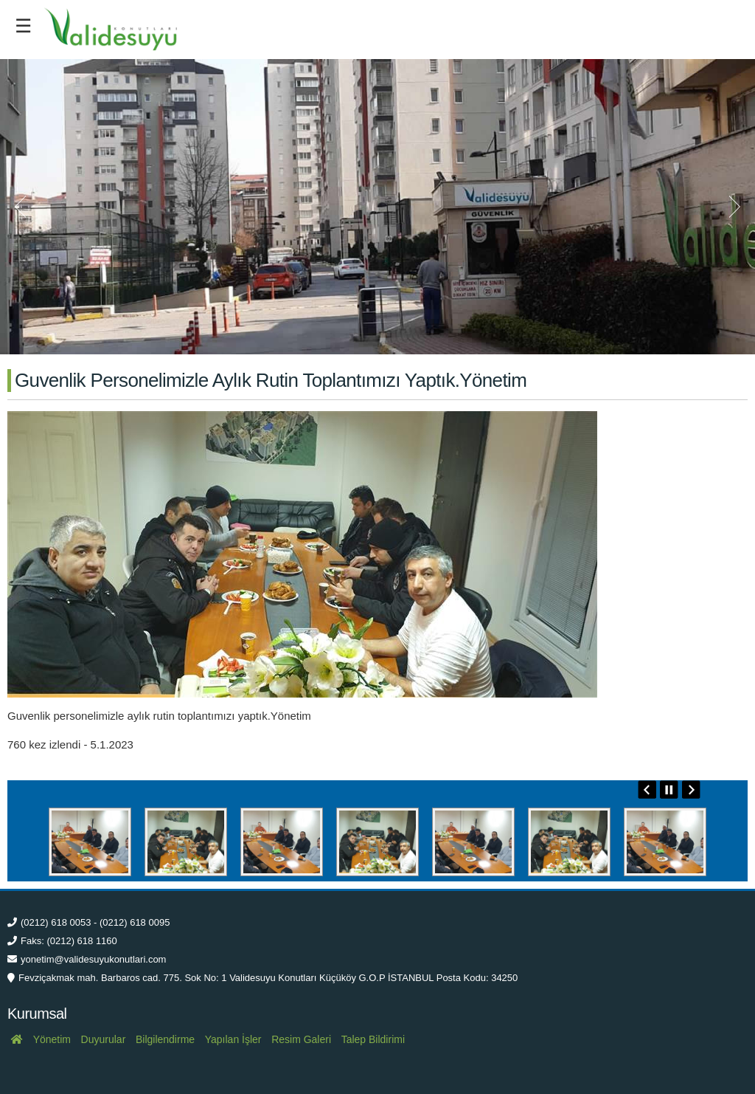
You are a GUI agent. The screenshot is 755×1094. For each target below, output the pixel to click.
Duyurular (103, 1039)
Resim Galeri (301, 1039)
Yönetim (52, 1039)
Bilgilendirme (165, 1039)
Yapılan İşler (233, 1039)
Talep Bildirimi (373, 1039)
